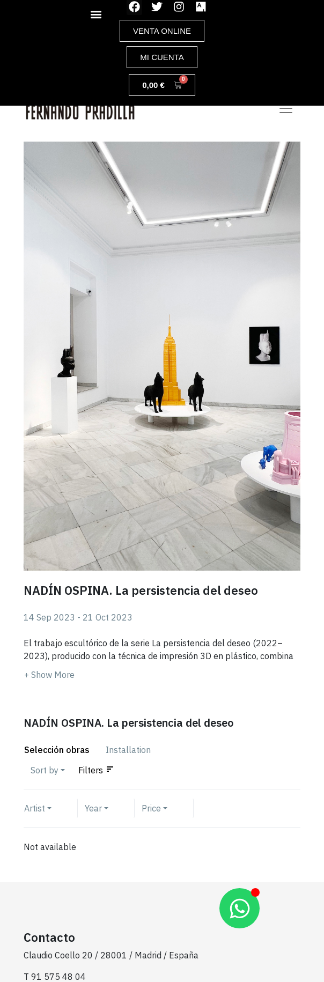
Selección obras (57, 749)
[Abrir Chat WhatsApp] (239, 908)
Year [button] (93, 808)
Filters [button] (90, 770)
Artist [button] (34, 808)
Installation (128, 749)
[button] (96, 14)
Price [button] (151, 808)
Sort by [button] (44, 770)
